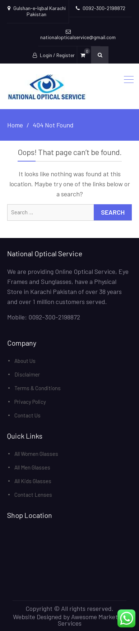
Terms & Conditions (37, 388)
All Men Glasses (32, 467)
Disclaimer (27, 374)
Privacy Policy (30, 401)
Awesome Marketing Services (92, 620)
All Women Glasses (36, 453)
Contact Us (27, 415)
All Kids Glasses (32, 481)
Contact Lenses (33, 494)
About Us (25, 360)
